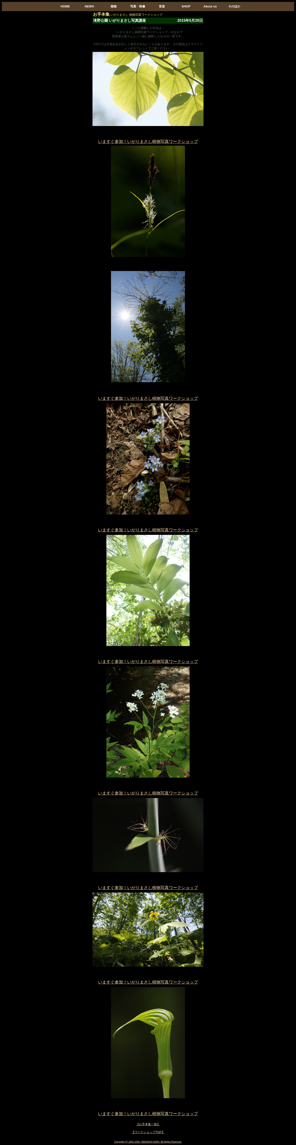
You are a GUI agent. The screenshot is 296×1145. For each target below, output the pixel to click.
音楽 (162, 6)
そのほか (234, 6)
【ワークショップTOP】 (148, 1132)
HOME (65, 6)
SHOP (186, 6)
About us (210, 6)
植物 (114, 6)
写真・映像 (137, 6)
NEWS (89, 6)
